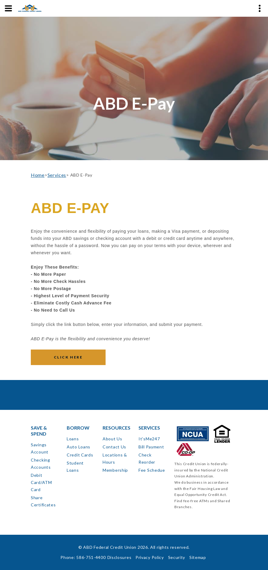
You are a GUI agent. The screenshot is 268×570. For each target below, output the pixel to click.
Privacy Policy (149, 557)
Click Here (68, 357)
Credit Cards (80, 454)
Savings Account (39, 448)
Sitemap (197, 557)
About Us (112, 438)
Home (38, 175)
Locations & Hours (115, 458)
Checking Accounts (41, 463)
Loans (73, 438)
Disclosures (119, 557)
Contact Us (114, 446)
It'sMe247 (149, 438)
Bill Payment (151, 446)
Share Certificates (43, 501)
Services (57, 175)
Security (176, 557)
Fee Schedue (151, 470)
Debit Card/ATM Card (41, 482)
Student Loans (75, 466)
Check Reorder (146, 458)
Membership (115, 470)
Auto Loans (78, 446)
